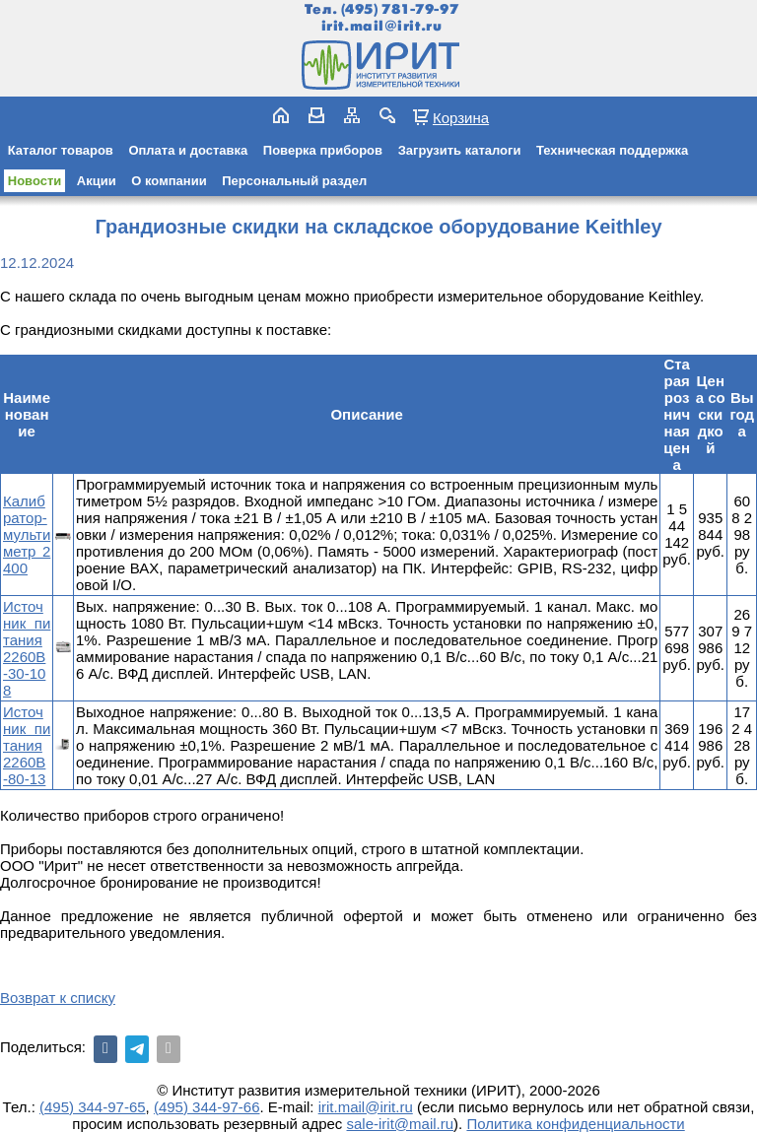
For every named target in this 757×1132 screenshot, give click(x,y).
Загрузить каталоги (459, 150)
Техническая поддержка (612, 150)
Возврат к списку (57, 997)
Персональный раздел (294, 180)
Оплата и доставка (187, 150)
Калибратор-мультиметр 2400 (26, 534)
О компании (168, 180)
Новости (35, 180)
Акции (96, 180)
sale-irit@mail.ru (400, 1123)
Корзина (461, 117)
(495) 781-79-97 (399, 9)
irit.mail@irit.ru (382, 26)
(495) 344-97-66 (207, 1107)
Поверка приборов (322, 150)
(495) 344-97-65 (92, 1107)
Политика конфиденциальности (575, 1123)
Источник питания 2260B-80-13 (26, 745)
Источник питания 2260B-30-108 (26, 648)
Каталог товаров (60, 150)
